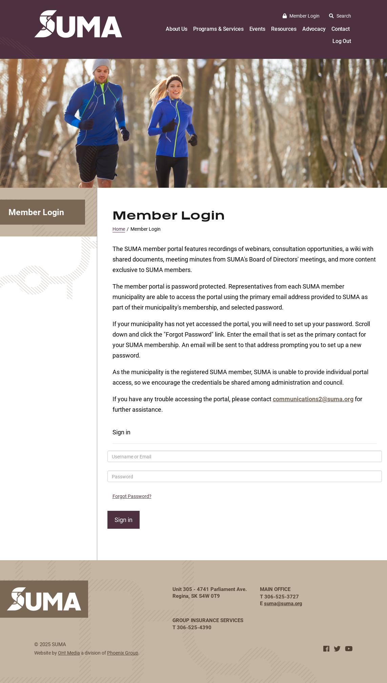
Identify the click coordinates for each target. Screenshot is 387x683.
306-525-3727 (281, 596)
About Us (176, 28)
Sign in (124, 520)
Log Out (341, 40)
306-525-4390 (194, 627)
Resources (284, 28)
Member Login (301, 16)
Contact (340, 28)
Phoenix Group (122, 653)
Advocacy (314, 28)
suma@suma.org (283, 603)
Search (340, 16)
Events (257, 28)
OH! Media (69, 653)
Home (119, 229)
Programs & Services (218, 28)
